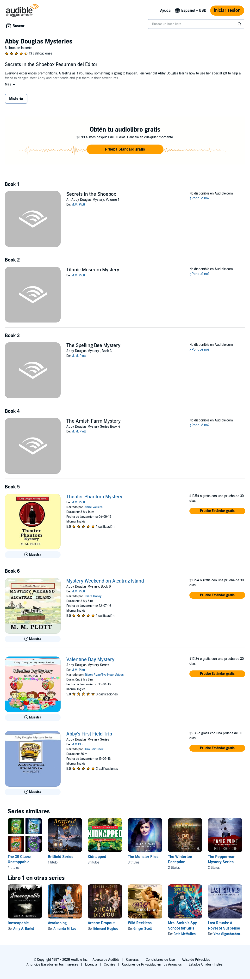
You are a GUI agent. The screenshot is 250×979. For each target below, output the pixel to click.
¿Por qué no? (199, 198)
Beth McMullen (185, 934)
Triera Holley (92, 596)
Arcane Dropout (101, 923)
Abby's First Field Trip (89, 734)
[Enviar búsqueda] (240, 24)
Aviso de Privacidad (196, 960)
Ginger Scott (142, 929)
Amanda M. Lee (64, 929)
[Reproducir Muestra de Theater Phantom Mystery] (33, 554)
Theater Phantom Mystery (94, 497)
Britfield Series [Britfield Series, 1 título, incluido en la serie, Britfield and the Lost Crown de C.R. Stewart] (60, 856)
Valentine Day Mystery (90, 660)
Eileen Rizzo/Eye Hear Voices (104, 675)
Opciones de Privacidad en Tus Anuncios (152, 964)
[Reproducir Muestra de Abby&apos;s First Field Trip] (33, 792)
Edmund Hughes (105, 929)
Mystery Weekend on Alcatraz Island (105, 581)
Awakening (57, 923)
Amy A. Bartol (23, 929)
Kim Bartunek (94, 749)
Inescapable (18, 923)
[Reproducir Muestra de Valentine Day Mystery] (33, 717)
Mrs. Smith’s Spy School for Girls (182, 926)
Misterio (16, 98)
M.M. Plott (78, 205)
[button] (10, 84)
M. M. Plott (78, 356)
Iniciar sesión (227, 10)
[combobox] (196, 24)
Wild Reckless (140, 923)
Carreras (132, 960)
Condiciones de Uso (160, 960)
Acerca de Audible (106, 960)
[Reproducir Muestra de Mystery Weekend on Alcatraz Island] (33, 639)
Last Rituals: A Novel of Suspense (224, 926)
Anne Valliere (93, 507)
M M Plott (77, 744)
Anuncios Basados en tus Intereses (52, 964)
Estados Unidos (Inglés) (206, 964)
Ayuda (165, 10)
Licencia (91, 964)
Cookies (109, 964)
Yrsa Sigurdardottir (227, 934)
